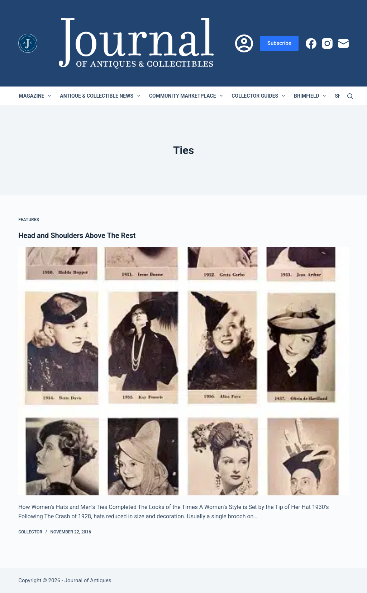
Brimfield (311, 96)
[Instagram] (327, 43)
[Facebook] (311, 43)
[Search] (350, 96)
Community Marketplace (187, 96)
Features (28, 219)
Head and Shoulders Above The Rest (76, 235)
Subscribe (279, 43)
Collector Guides (260, 96)
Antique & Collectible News (101, 96)
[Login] (244, 43)
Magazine (36, 96)
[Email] (343, 43)
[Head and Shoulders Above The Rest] (183, 371)
